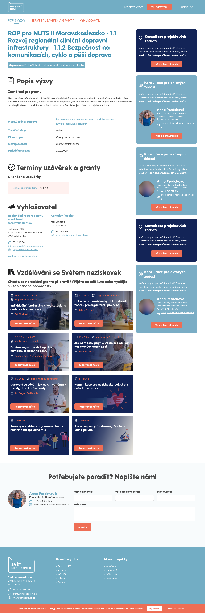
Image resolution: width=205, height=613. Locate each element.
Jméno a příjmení (83, 491)
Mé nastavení (159, 7)
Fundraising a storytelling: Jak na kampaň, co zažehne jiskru (33, 348)
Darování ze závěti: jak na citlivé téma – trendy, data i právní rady (38, 386)
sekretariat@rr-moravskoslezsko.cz (29, 246)
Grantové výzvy (133, 7)
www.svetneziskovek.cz (24, 597)
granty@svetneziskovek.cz (25, 593)
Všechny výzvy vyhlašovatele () (22, 255)
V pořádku (154, 608)
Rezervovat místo (25, 323)
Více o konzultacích (166, 64)
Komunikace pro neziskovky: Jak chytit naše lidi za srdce (101, 386)
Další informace (176, 608)
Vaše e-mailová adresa (127, 491)
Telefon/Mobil (164, 491)
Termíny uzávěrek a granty (53, 20)
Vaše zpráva (80, 504)
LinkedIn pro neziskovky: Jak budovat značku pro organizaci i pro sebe (100, 303)
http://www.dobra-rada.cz (25, 249)
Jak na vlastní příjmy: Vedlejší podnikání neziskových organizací (102, 344)
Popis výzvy (16, 20)
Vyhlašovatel (90, 20)
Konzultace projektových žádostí (165, 38)
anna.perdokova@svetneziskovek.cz (177, 125)
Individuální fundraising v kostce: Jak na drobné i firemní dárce (38, 307)
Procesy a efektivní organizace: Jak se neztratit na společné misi (36, 428)
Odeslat (82, 527)
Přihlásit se (186, 7)
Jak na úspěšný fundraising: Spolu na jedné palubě (100, 428)
